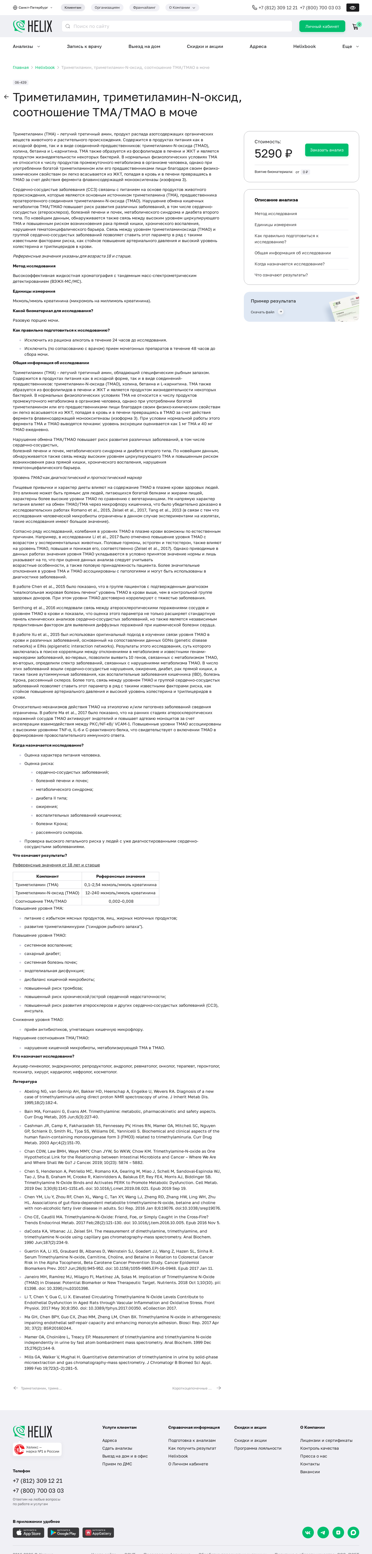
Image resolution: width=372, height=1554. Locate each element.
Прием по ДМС (117, 1463)
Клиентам (73, 7)
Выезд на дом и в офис (125, 1455)
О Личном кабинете (188, 1463)
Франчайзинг (144, 7)
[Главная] (52, 1432)
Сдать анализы (117, 1448)
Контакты (310, 1463)
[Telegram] (323, 1532)
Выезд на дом (144, 46)
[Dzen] (338, 1532)
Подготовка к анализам (192, 1440)
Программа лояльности (258, 1448)
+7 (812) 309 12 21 (278, 7)
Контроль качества (319, 1448)
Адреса (258, 46)
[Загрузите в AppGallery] (98, 1533)
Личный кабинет (322, 26)
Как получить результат (192, 1448)
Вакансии (310, 1471)
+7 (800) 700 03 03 (320, 7)
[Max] (353, 1532)
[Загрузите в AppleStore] (28, 1533)
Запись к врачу (84, 46)
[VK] (308, 1532)
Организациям (107, 7)
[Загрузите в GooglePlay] (63, 1533)
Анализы (23, 46)
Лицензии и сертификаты (326, 1440)
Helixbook (304, 46)
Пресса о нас (313, 1455)
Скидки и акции (205, 46)
